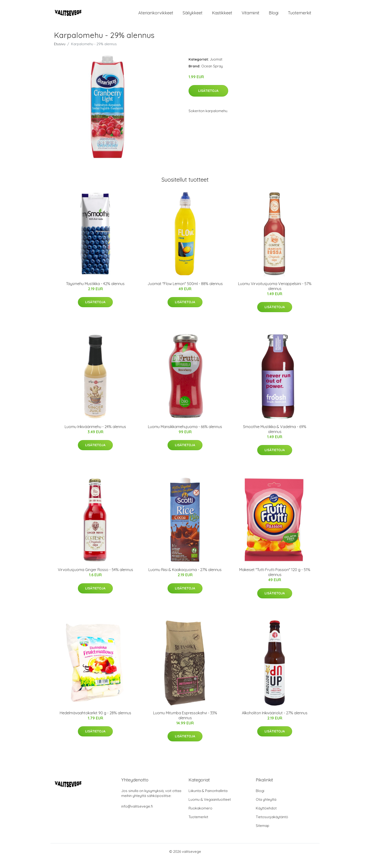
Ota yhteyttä (266, 802)
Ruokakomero (200, 810)
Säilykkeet (192, 14)
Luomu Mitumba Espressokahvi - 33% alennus (185, 718)
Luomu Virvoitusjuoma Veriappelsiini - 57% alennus (274, 288)
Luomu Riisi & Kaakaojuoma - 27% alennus (185, 572)
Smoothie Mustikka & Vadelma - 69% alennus (274, 431)
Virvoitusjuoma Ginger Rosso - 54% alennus (95, 572)
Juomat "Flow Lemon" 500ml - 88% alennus (185, 286)
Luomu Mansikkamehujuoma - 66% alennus (185, 429)
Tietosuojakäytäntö (272, 819)
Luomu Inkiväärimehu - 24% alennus (95, 429)
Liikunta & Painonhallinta (208, 793)
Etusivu (59, 46)
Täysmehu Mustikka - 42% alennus (95, 286)
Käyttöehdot (266, 810)
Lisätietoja (208, 93)
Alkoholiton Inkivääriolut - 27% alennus (274, 715)
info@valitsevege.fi (137, 808)
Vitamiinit (250, 14)
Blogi (273, 14)
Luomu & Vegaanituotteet (210, 802)
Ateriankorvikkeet (155, 14)
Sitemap (262, 828)
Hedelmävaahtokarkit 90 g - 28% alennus (95, 715)
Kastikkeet (222, 14)
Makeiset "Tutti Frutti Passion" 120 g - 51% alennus (274, 575)
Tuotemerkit (299, 14)
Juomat (216, 61)
